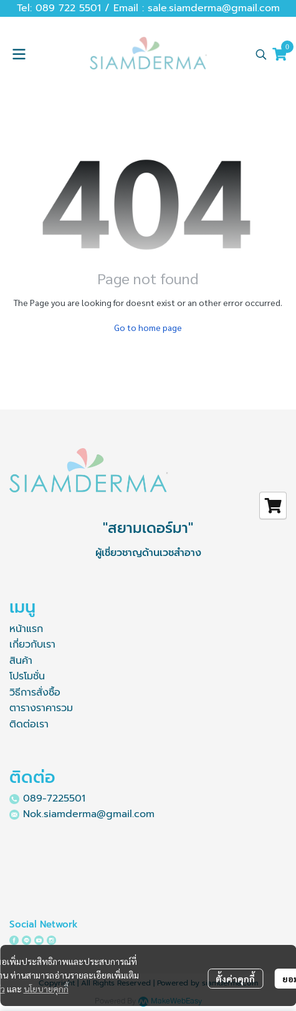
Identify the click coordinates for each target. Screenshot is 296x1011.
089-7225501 (54, 798)
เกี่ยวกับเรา (32, 644)
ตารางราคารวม (41, 708)
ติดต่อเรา (29, 724)
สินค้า (20, 660)
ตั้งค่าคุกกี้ (235, 978)
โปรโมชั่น (27, 676)
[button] (261, 54)
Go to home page (148, 327)
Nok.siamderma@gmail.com (89, 814)
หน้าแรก (26, 628)
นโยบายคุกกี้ (46, 988)
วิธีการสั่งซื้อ (34, 692)
